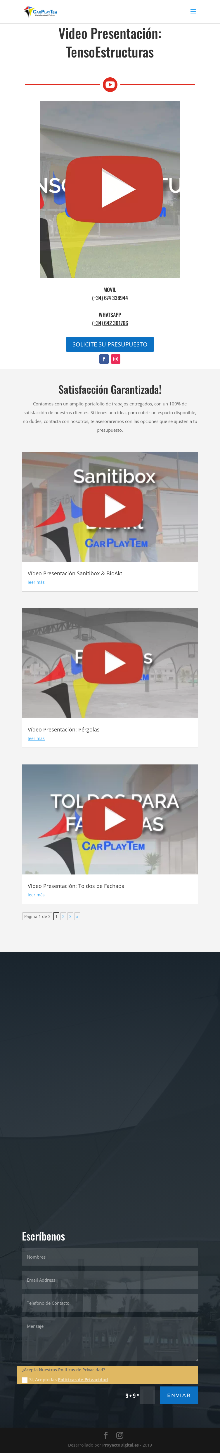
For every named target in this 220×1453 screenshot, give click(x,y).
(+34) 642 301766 (110, 323)
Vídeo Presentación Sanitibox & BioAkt (75, 573)
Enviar (179, 1395)
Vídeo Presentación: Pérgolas (64, 729)
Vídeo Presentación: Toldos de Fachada (76, 885)
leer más (36, 582)
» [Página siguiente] (77, 916)
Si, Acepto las (65, 1380)
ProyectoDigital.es (120, 1445)
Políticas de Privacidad (83, 1379)
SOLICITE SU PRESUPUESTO (110, 344)
